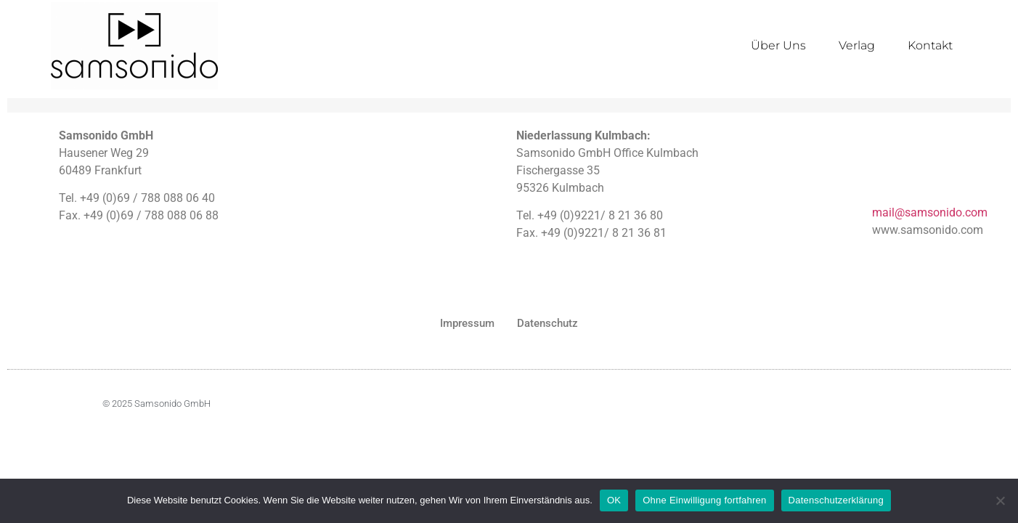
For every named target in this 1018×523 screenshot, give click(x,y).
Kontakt (930, 45)
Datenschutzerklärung (836, 500)
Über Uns (778, 45)
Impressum (467, 323)
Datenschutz (547, 323)
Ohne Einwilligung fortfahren (704, 500)
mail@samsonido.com (930, 212)
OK (614, 500)
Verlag (857, 45)
